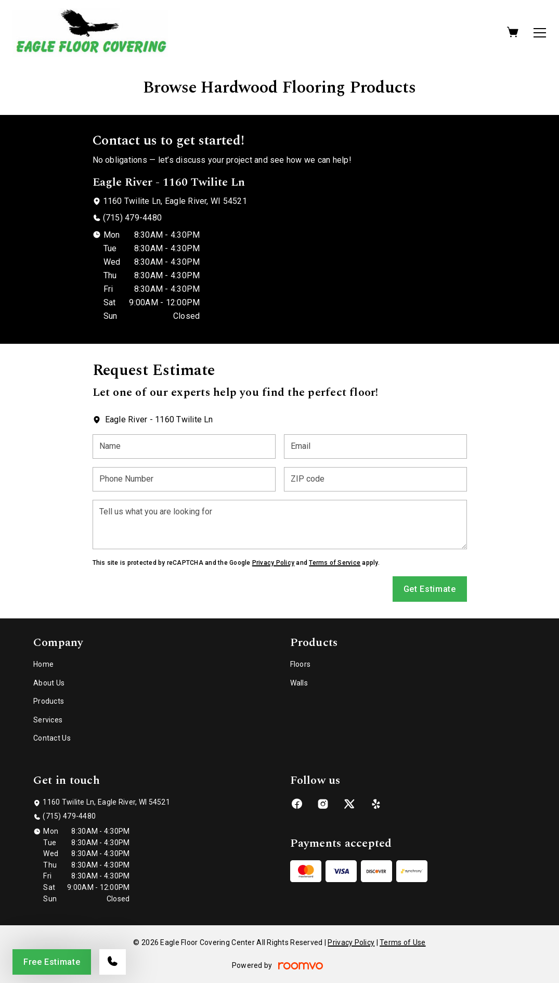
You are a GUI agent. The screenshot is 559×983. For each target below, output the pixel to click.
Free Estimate (51, 962)
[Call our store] (112, 962)
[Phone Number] (184, 479)
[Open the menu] (540, 32)
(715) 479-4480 (132, 218)
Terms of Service (334, 562)
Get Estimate (430, 589)
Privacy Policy (273, 562)
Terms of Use (402, 942)
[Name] (184, 446)
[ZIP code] (375, 479)
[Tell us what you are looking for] (280, 524)
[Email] (375, 446)
